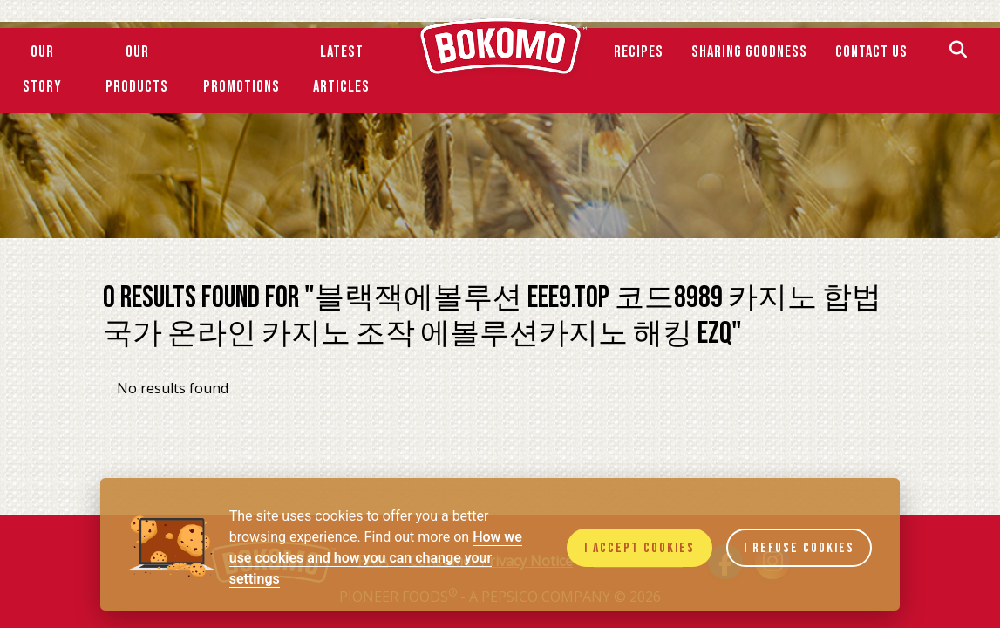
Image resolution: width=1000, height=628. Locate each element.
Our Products (136, 69)
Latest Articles (341, 69)
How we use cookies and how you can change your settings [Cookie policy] (375, 558)
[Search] (958, 52)
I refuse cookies (799, 548)
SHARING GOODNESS (749, 52)
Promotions (241, 87)
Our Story (42, 69)
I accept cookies (639, 548)
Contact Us (871, 52)
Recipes (638, 52)
